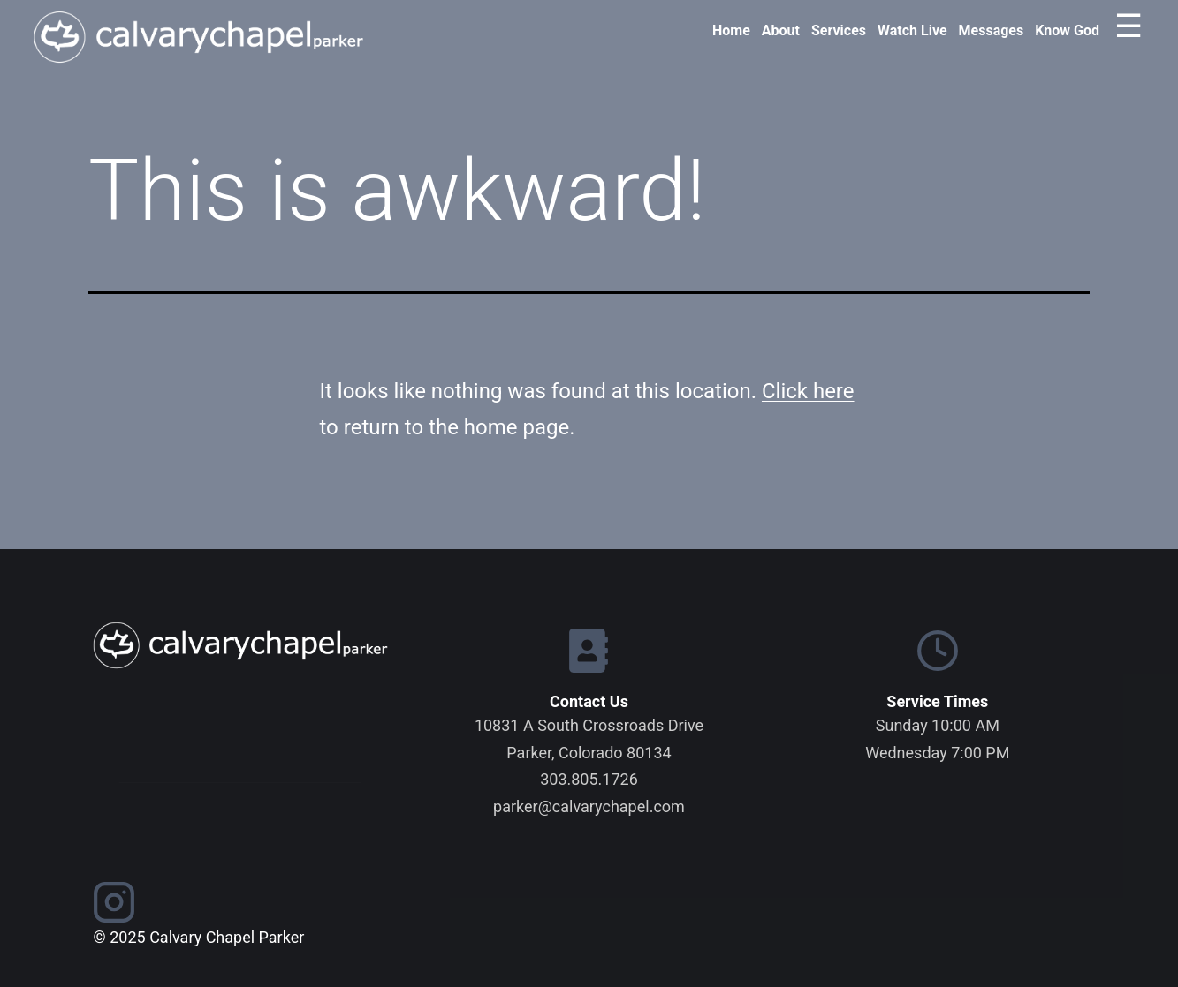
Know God (1067, 30)
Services (838, 30)
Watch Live (912, 30)
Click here (808, 391)
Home (731, 30)
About (781, 30)
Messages (991, 30)
